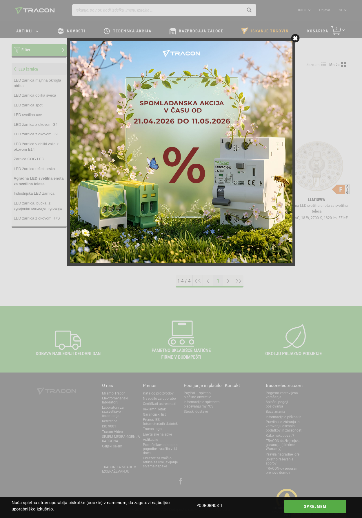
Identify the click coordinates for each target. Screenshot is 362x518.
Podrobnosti (209, 505)
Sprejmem (315, 506)
